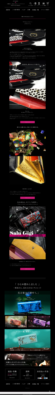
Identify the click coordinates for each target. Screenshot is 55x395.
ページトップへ (49, 391)
